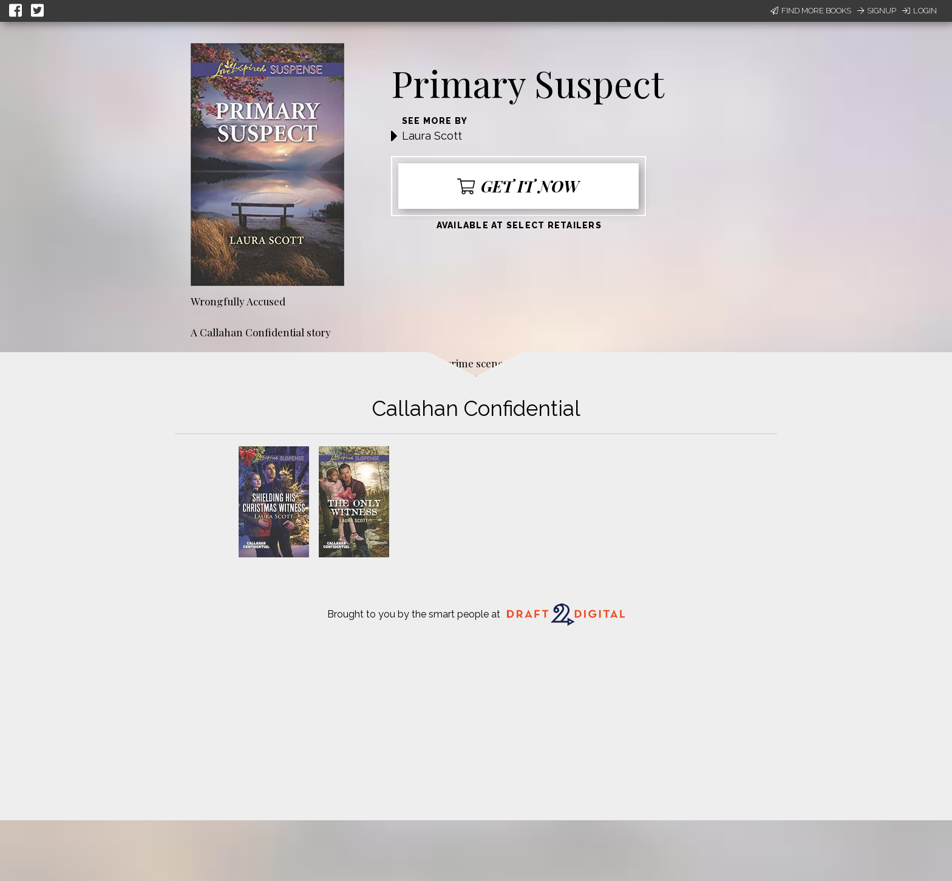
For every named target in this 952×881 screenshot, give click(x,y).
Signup (876, 10)
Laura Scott (432, 135)
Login (919, 10)
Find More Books (810, 10)
